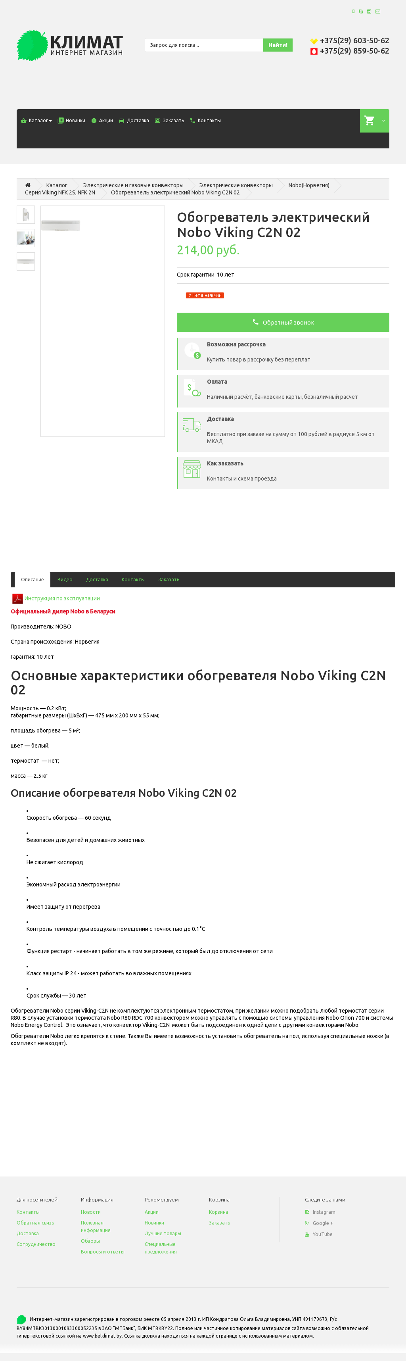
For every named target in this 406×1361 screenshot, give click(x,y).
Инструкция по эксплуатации (62, 598)
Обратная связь (35, 1222)
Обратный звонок (283, 322)
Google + (319, 1223)
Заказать (168, 579)
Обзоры (90, 1241)
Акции (152, 1212)
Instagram (320, 1212)
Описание (32, 579)
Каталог (56, 185)
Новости (91, 1212)
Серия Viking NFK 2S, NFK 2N (60, 192)
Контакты (133, 579)
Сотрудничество (36, 1244)
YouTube (319, 1234)
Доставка (97, 579)
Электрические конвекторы (236, 185)
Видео (65, 579)
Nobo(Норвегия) (309, 185)
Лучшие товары (163, 1233)
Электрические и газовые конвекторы (133, 185)
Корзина (218, 1212)
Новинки (154, 1222)
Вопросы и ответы (102, 1251)
